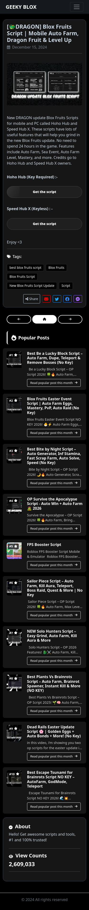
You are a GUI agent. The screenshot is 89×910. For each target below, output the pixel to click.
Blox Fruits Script (22, 276)
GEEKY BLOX (21, 6)
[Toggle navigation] (76, 7)
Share (31, 299)
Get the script (44, 191)
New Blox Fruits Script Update (31, 285)
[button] (46, 298)
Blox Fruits (56, 267)
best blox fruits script (25, 267)
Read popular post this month (53, 383)
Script (65, 285)
